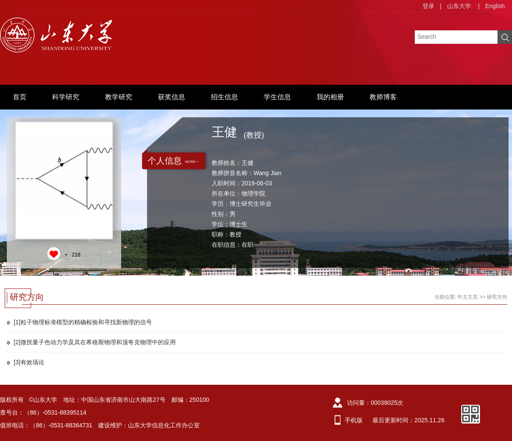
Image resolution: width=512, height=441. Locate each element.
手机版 (354, 420)
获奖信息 (171, 97)
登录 (428, 6)
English (495, 6)
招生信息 (224, 97)
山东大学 (459, 6)
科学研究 (65, 97)
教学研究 (118, 97)
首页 (19, 97)
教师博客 (383, 97)
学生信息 (277, 97)
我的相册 (330, 97)
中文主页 (467, 297)
